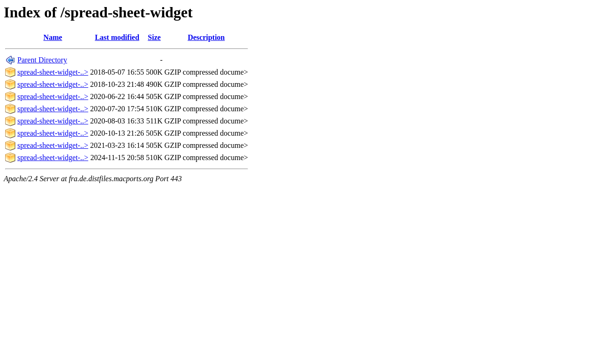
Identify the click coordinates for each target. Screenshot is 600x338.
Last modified (117, 37)
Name (53, 37)
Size (154, 37)
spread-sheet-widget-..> (52, 72)
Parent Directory (42, 60)
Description (206, 37)
